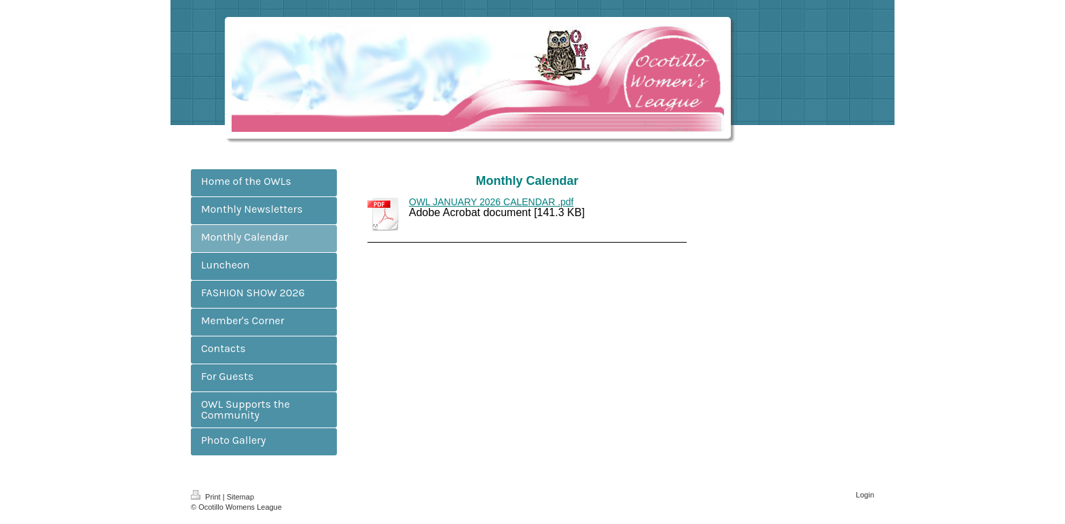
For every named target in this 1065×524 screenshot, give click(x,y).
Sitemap (240, 497)
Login (865, 495)
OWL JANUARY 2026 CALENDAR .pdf (491, 201)
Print (207, 497)
